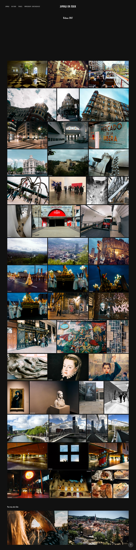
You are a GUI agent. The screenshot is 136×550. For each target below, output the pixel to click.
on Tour (13, 7)
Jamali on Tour (68, 6)
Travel (20, 7)
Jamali (7, 7)
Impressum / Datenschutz (32, 7)
